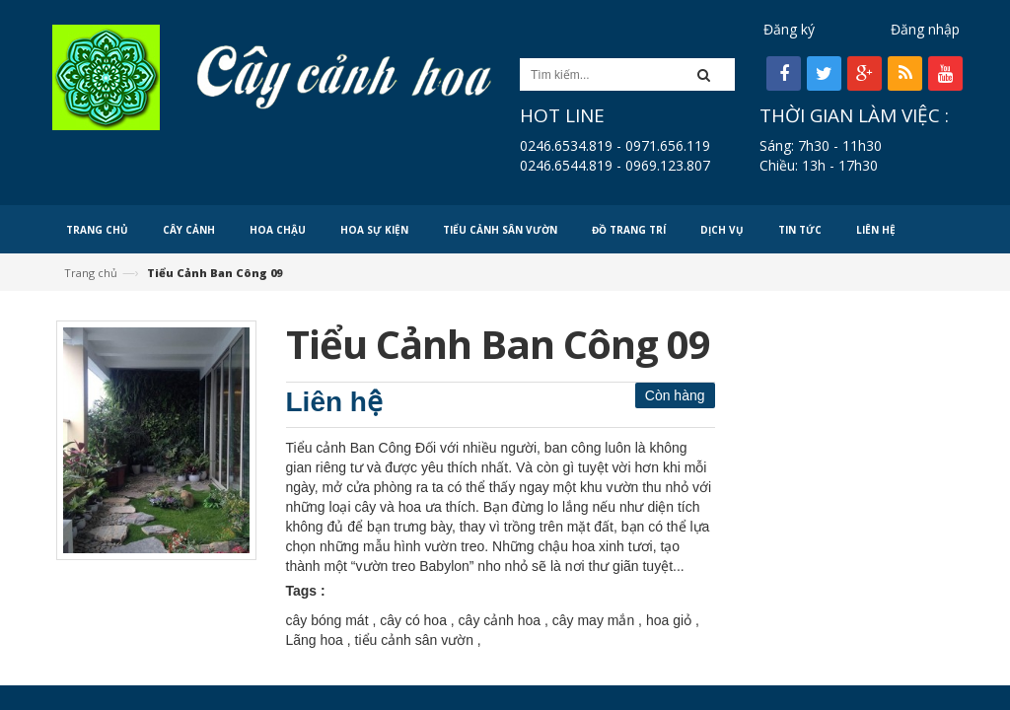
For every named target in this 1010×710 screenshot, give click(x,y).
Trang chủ (90, 272)
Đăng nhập (925, 29)
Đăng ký (789, 29)
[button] (710, 74)
